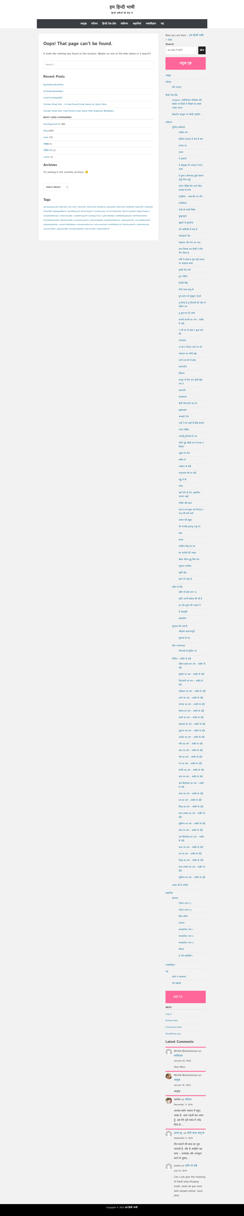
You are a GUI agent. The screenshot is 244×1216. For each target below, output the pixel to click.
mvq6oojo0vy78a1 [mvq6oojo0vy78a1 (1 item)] (127, 220)
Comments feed (173, 1027)
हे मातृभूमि (183, 611)
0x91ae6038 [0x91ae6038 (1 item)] (110, 207)
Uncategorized (50, 124)
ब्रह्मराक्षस (182, 410)
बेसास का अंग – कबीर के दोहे (191, 711)
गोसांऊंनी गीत (184, 236)
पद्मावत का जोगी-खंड (188, 353)
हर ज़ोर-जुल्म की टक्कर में (190, 605)
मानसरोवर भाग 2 (186, 936)
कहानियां (137, 24)
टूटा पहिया (183, 276)
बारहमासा (183, 396)
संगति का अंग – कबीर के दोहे (191, 770)
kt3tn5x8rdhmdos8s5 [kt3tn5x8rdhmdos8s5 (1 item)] (51, 220)
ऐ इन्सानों (183, 158)
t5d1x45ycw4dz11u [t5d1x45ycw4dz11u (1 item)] (129, 224)
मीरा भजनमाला (178, 645)
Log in (169, 1014)
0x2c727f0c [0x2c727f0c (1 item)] (72, 207)
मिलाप (181, 949)
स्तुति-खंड (182, 572)
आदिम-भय (183, 132)
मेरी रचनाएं (176, 87)
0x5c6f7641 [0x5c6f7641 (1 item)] (82, 207)
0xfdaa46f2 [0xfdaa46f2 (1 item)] (148, 207)
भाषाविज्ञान (151, 24)
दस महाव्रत (176, 983)
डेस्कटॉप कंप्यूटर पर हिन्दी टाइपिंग (186, 114)
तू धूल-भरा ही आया (187, 313)
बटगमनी (182, 390)
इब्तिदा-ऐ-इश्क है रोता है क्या (191, 139)
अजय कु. (178, 1133)
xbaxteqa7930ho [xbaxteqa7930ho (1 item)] (49, 229)
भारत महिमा (184, 429)
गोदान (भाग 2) (185, 910)
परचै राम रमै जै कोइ (187, 360)
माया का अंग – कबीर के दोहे (191, 793)
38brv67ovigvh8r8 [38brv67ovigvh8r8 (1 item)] (129, 211)
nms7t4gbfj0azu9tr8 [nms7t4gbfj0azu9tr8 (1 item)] (142, 220)
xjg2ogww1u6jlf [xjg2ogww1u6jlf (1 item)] (62, 229)
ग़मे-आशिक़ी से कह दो (188, 229)
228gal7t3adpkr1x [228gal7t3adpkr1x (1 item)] (143, 211)
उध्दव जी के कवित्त (180, 885)
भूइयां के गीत (184, 453)
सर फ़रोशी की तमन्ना (187, 552)
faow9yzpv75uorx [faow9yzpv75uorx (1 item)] (94, 216)
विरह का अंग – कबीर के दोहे (191, 806)
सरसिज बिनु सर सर (187, 546)
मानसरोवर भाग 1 (186, 929)
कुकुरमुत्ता (183, 216)
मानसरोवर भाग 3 (186, 942)
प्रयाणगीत (183, 366)
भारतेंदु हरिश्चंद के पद (188, 436)
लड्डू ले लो (182, 479)
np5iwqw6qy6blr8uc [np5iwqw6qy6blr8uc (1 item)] (50, 224)
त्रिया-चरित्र (183, 916)
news (46, 137)
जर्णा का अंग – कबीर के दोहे (191, 698)
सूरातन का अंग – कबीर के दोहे (192, 730)
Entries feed (172, 1020)
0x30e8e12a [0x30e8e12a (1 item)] (101, 207)
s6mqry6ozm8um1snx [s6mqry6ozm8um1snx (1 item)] (85, 224)
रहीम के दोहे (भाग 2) (188, 592)
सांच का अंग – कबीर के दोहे (191, 776)
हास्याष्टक (182, 618)
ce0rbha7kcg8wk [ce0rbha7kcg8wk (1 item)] (66, 216)
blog (45, 130)
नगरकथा (182, 340)
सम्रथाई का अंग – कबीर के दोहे (192, 724)
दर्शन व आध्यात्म (179, 976)
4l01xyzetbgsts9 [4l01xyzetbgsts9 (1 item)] (86, 211)
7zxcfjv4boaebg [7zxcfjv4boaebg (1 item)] (99, 211)
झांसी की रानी (185, 270)
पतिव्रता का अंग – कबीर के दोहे (192, 691)
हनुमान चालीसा (185, 566)
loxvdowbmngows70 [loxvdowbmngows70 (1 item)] (81, 220)
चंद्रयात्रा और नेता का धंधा (190, 242)
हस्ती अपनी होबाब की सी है (190, 598)
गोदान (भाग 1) (185, 903)
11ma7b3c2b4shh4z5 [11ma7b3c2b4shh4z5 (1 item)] (113, 211)
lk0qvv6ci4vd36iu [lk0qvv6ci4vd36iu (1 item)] (66, 220)
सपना (181, 539)
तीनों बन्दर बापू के (186, 289)
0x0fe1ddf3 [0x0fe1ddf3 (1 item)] (63, 207)
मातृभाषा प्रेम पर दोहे (187, 473)
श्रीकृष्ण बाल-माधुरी (187, 631)
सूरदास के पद (184, 638)
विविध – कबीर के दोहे (181, 658)
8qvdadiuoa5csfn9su (53, 84)
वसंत (181, 486)
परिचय (94, 24)
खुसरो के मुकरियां (186, 222)
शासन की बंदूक (185, 520)
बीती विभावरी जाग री (188, 403)
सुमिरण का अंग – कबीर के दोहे (192, 823)
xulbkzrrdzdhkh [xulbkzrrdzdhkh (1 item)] (90, 229)
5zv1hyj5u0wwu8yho (53, 91)
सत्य (180, 533)
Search (170, 44)
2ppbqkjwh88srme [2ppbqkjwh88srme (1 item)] (60, 211)
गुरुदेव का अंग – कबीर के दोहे (191, 674)
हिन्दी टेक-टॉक (109, 24)
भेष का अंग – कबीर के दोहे (190, 757)
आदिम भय (47, 150)
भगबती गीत (184, 416)
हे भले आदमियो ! (186, 955)
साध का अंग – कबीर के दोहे (191, 750)
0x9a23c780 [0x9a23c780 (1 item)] (91, 207)
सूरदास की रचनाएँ (179, 626)
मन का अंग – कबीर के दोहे (190, 763)
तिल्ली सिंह (183, 283)
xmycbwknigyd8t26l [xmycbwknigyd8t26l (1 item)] (76, 229)
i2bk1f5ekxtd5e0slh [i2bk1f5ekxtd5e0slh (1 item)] (140, 216)
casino (46, 157)
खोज (202, 50)
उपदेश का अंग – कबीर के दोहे (191, 737)
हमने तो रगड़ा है (185, 579)
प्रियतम (181, 373)
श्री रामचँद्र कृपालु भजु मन (189, 526)
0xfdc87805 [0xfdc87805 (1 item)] (47, 211)
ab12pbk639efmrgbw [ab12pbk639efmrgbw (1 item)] (51, 216)
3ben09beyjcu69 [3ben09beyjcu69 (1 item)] (73, 211)
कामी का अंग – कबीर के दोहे (191, 717)
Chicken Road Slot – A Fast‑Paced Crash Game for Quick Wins (75, 104)
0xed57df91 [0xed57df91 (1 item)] (139, 207)
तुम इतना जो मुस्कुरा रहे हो (190, 296)
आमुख (83, 24)
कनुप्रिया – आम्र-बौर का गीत (191, 196)
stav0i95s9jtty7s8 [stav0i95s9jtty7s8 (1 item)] (114, 224)
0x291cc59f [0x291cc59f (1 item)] (120, 207)
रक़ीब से (182, 459)
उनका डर (183, 145)
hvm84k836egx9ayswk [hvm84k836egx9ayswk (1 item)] (123, 216)
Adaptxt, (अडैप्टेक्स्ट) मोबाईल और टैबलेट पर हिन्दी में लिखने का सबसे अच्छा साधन (187, 104)
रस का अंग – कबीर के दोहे (190, 800)
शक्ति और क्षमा (185, 503)
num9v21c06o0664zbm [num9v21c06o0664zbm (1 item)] (67, 224)
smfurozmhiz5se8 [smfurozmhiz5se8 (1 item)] (100, 224)
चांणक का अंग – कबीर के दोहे (192, 704)
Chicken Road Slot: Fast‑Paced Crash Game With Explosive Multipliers (78, 111)
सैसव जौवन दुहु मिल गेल (189, 559)
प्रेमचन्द (175, 898)
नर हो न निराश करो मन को (190, 347)
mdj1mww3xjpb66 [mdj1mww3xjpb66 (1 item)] (96, 220)
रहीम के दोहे (177, 587)
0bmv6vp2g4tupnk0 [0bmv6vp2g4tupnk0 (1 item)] (50, 207)
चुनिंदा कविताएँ (178, 127)
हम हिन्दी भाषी (122, 7)
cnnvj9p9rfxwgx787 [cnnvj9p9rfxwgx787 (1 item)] (80, 216)
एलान (181, 152)
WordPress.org (173, 1033)
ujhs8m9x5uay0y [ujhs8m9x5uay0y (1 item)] (143, 224)
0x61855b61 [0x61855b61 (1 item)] (130, 207)
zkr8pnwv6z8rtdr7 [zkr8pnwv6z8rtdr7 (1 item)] (103, 229)
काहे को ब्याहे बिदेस (187, 209)
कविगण (124, 24)
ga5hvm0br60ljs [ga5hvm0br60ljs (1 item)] (108, 216)
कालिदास (182, 203)
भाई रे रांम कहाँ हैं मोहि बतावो (191, 423)
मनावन (181, 923)
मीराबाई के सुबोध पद (188, 651)
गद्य (162, 24)
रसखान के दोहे (185, 466)
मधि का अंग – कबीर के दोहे (191, 743)
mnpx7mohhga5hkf (52, 97)
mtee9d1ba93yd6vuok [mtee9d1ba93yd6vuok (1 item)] (112, 220)
